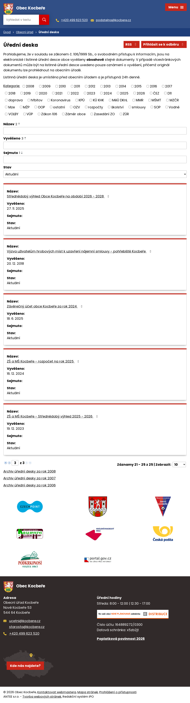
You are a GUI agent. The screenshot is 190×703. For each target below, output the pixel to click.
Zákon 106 (49, 114)
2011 (77, 86)
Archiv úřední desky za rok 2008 (29, 471)
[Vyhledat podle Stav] (95, 174)
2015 (138, 86)
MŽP (26, 107)
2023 (91, 93)
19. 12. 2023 (15, 429)
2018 (11, 93)
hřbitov (36, 100)
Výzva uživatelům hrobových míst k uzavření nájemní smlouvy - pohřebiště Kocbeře (80, 251)
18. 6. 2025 (15, 319)
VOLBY (13, 114)
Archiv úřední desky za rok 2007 (29, 478)
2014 (122, 86)
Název (10, 124)
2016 (153, 86)
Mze (11, 107)
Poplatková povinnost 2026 (121, 639)
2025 (124, 93)
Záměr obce (75, 114)
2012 (91, 86)
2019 (27, 93)
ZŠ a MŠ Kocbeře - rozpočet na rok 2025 (44, 361)
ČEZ (156, 93)
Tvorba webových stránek (41, 697)
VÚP (30, 114)
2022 (75, 93)
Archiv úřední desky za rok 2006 (29, 485)
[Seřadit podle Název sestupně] (19, 125)
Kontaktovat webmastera (56, 693)
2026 (141, 93)
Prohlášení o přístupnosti (118, 693)
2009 (46, 86)
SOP (157, 107)
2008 (30, 86)
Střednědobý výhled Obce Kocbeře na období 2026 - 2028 (59, 196)
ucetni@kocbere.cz (24, 621)
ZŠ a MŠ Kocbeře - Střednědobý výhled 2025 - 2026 (53, 416)
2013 (107, 86)
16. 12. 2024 (15, 374)
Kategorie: (11, 86)
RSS (131, 45)
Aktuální (13, 228)
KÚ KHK (98, 100)
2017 (168, 86)
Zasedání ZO (104, 114)
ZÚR (126, 114)
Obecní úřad (24, 33)
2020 (43, 93)
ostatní (59, 107)
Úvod (7, 33)
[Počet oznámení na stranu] (179, 465)
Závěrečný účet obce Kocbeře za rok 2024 (45, 306)
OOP (41, 107)
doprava (15, 100)
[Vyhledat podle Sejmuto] (95, 160)
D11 (170, 93)
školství (117, 107)
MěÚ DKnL (119, 100)
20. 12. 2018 (15, 264)
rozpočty (95, 107)
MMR (139, 100)
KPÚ (82, 100)
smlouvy (139, 107)
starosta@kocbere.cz (27, 627)
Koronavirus (61, 100)
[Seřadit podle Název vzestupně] (19, 123)
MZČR (174, 100)
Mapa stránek (87, 693)
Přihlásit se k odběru (164, 45)
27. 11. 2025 (15, 209)
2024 (108, 93)
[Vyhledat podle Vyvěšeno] (95, 146)
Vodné (174, 107)
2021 (58, 93)
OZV (76, 107)
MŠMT (156, 100)
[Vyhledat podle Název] (95, 131)
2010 (62, 86)
